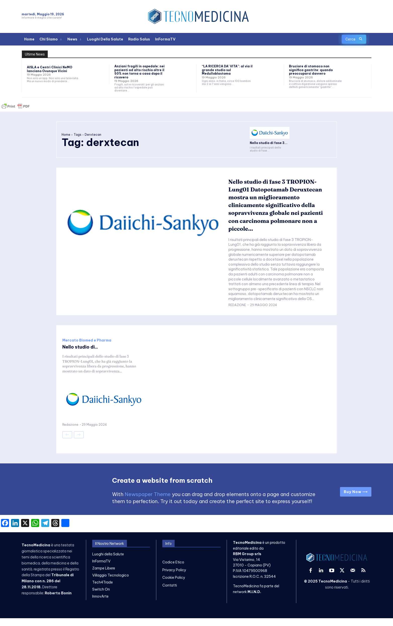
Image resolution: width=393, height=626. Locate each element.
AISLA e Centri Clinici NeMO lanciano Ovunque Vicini (49, 69)
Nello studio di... (82, 354)
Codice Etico (173, 570)
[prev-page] (67, 442)
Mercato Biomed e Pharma (86, 348)
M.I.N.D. (254, 599)
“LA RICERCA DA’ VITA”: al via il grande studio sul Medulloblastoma (227, 69)
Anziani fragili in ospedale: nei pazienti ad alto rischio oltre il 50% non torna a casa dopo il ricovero (139, 71)
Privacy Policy (174, 577)
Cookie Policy (173, 585)
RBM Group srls (247, 561)
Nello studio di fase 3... (268, 143)
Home (66, 134)
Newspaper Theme (148, 502)
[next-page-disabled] (79, 442)
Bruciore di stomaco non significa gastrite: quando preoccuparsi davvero (311, 69)
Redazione (237, 313)
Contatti (169, 593)
